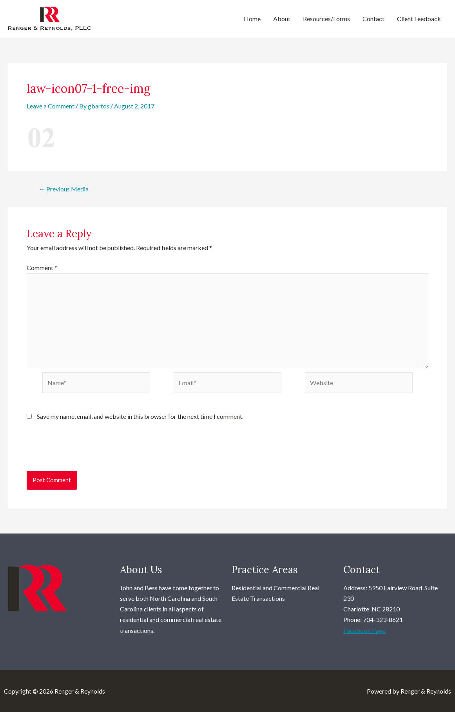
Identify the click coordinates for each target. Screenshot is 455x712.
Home (252, 18)
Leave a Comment (50, 106)
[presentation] (86, 451)
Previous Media (64, 189)
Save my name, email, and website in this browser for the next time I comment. (140, 416)
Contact (373, 18)
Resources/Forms (326, 18)
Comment (42, 267)
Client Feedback (419, 18)
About (281, 18)
